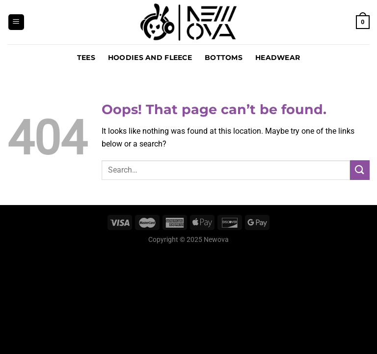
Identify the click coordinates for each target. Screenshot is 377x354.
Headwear (277, 57)
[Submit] (360, 169)
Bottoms (223, 57)
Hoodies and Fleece (150, 57)
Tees (86, 57)
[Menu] (16, 22)
